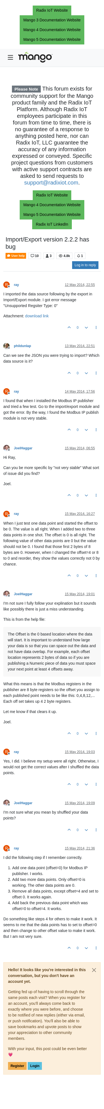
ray (16, 285)
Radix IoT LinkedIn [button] (52, 224)
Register (17, 1066)
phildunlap (22, 346)
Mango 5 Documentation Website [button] (52, 39)
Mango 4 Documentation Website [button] (52, 30)
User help (16, 256)
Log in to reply (85, 265)
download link (37, 316)
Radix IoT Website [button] (52, 10)
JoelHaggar (23, 448)
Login (34, 1066)
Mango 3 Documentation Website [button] (52, 20)
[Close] (94, 970)
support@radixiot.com (51, 183)
